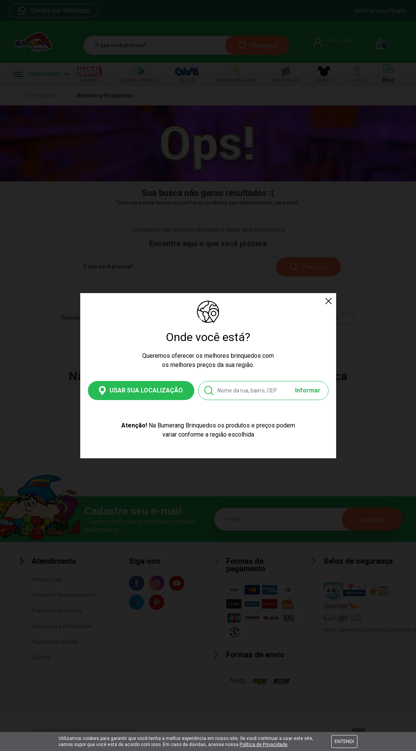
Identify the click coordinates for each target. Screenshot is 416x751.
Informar (308, 390)
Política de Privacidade (263, 744)
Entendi (344, 741)
